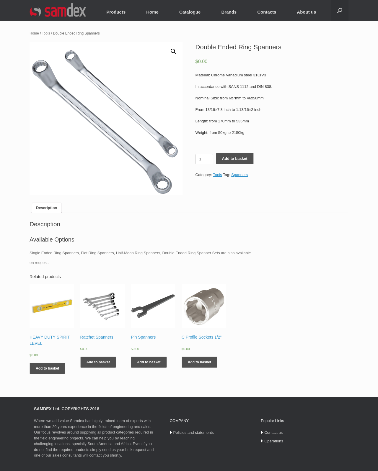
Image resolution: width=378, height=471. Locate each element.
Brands (229, 11)
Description (46, 208)
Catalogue (190, 11)
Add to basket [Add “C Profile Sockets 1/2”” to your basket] (199, 362)
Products (116, 11)
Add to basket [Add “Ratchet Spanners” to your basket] (98, 362)
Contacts (266, 11)
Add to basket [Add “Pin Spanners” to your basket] (148, 362)
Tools (46, 33)
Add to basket (234, 158)
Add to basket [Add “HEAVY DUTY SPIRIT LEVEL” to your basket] (47, 368)
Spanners (239, 175)
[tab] (46, 208)
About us (306, 11)
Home (152, 11)
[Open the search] (339, 10)
